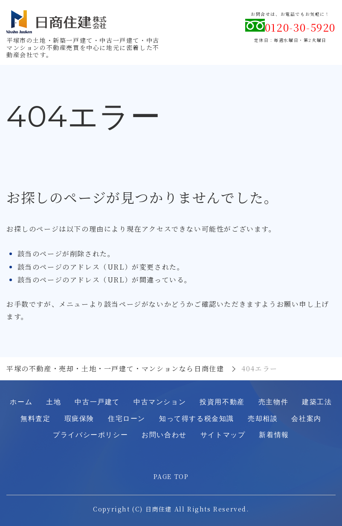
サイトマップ (223, 435)
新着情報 (274, 435)
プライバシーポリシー (90, 435)
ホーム (21, 402)
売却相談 (263, 418)
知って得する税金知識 (196, 418)
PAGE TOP (171, 476)
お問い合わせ (164, 435)
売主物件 (273, 402)
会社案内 (306, 418)
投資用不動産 (222, 402)
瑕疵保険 (79, 418)
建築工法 (317, 402)
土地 (53, 402)
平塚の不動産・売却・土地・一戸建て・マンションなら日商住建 (115, 368)
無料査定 (35, 418)
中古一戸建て (97, 402)
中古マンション (159, 402)
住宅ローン (126, 418)
